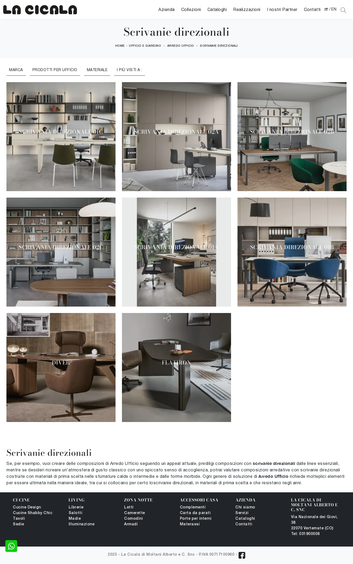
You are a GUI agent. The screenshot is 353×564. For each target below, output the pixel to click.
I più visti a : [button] (129, 70)
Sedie (18, 524)
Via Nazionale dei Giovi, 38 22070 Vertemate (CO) (314, 522)
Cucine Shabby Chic (32, 513)
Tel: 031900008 (305, 534)
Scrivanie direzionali (219, 46)
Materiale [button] (97, 70)
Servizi (242, 513)
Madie (75, 519)
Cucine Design (27, 507)
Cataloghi (217, 9)
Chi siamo (245, 507)
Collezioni (191, 9)
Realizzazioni (247, 9)
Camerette (134, 513)
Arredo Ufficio (180, 46)
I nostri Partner (282, 9)
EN (333, 9)
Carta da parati (195, 513)
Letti (129, 507)
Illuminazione (82, 524)
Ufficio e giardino (145, 46)
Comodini (133, 519)
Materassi (190, 524)
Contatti (312, 9)
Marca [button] (16, 70)
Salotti (76, 513)
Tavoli (19, 519)
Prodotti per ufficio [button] (54, 70)
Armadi (131, 524)
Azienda (166, 9)
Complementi (193, 507)
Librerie (76, 507)
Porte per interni (196, 519)
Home (120, 46)
